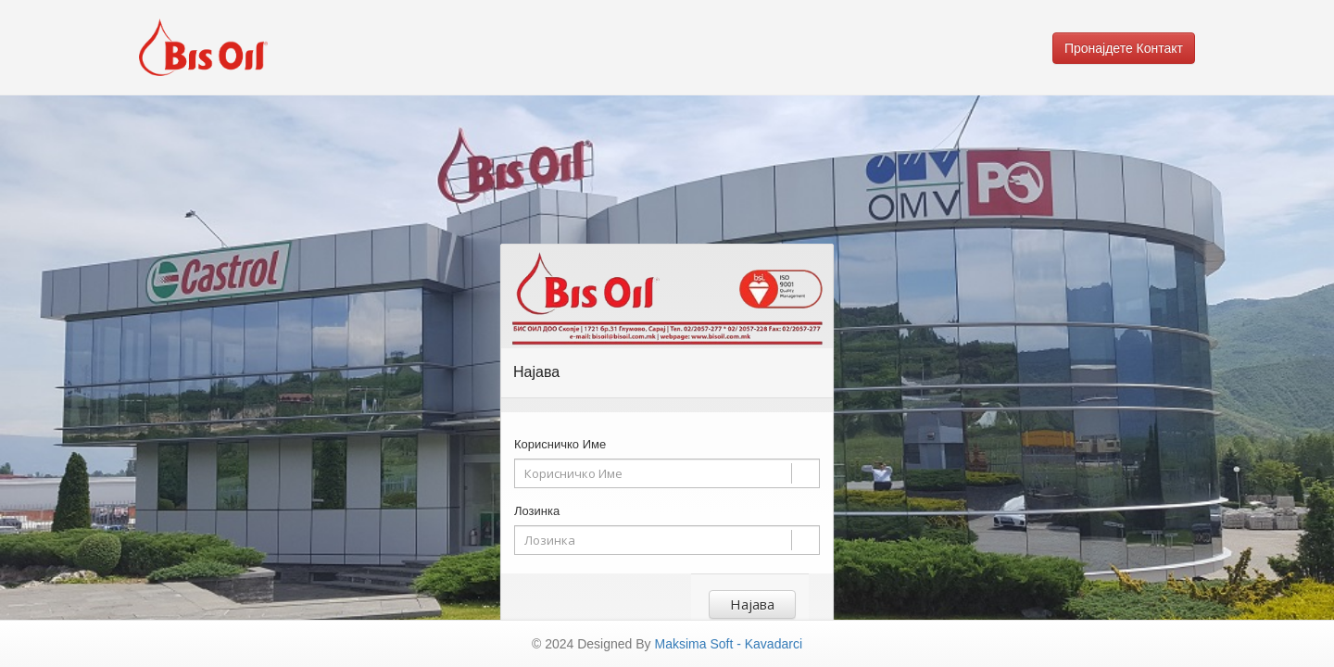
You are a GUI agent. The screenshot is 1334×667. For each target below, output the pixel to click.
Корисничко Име (560, 444)
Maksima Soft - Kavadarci (729, 643)
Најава (752, 604)
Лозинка (537, 511)
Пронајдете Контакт (1123, 48)
